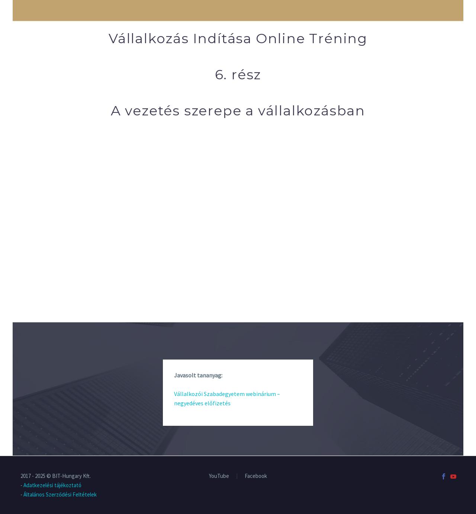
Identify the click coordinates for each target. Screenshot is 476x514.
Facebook (256, 476)
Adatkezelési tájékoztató (52, 485)
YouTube (219, 476)
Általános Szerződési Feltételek (60, 494)
